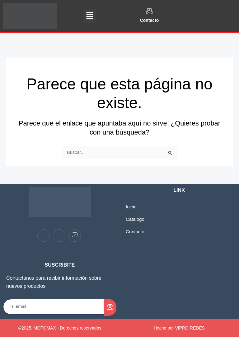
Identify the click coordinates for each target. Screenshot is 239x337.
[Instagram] (59, 235)
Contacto (149, 20)
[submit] (110, 307)
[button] (89, 16)
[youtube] (74, 235)
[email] (53, 307)
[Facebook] (43, 235)
